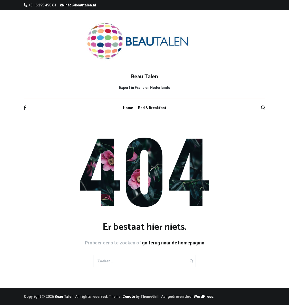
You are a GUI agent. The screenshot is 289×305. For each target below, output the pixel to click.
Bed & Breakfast (152, 108)
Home (128, 108)
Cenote (128, 296)
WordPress (203, 296)
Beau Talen (144, 76)
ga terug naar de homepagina (173, 242)
